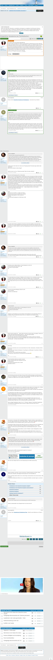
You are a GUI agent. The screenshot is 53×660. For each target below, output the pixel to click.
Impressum (13, 655)
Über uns (10, 655)
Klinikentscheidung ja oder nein (11, 620)
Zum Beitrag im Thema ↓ (13, 95)
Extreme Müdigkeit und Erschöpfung (12, 635)
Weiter (41, 539)
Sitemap (36, 655)
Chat (26, 5)
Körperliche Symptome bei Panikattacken (14, 36)
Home (2, 5)
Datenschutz (17, 655)
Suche (17, 5)
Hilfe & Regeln (31, 5)
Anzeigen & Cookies (22, 655)
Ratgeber (21, 5)
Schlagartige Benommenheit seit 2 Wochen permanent (17, 615)
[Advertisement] (18, 325)
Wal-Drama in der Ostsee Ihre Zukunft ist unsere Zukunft (17, 632)
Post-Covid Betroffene (9, 638)
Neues (6, 5)
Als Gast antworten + (4, 38)
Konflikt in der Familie (9, 623)
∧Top (50, 659)
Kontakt (7, 655)
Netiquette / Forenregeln (31, 655)
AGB (26, 655)
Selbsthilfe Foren (11, 5)
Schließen (21, 33)
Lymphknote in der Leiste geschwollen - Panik (14, 618)
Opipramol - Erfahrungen (9, 630)
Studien (36, 5)
